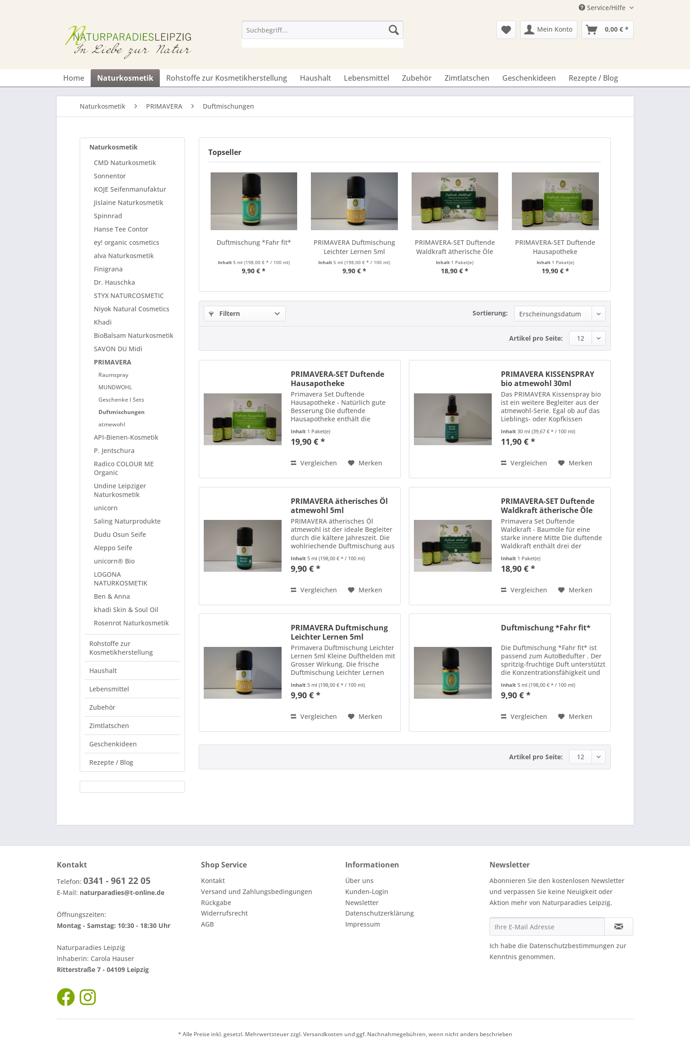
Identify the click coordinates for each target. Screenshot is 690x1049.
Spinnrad (108, 215)
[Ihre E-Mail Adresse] (547, 926)
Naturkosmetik (113, 147)
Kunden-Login (366, 891)
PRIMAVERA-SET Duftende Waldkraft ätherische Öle (455, 247)
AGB (207, 924)
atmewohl (111, 424)
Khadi (103, 322)
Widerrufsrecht (224, 913)
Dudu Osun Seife (120, 534)
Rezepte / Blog (111, 762)
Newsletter (362, 902)
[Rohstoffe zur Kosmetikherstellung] (226, 78)
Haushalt (103, 670)
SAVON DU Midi (118, 348)
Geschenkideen (113, 744)
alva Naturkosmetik (124, 255)
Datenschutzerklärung (379, 913)
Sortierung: (490, 313)
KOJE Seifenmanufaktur (130, 189)
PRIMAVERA (112, 362)
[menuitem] (322, 34)
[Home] (74, 78)
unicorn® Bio (114, 561)
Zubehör (102, 707)
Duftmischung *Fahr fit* (254, 242)
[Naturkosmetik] (125, 78)
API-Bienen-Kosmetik (126, 437)
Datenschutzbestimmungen (571, 945)
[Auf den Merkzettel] (365, 463)
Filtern (224, 313)
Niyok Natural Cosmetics (131, 308)
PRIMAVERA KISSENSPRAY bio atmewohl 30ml (547, 379)
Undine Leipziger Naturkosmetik (120, 490)
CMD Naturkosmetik (125, 162)
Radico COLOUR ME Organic (124, 468)
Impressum (362, 924)
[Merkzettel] (506, 30)
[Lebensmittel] (366, 78)
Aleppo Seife (113, 547)
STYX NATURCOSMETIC (129, 295)
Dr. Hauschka (114, 282)
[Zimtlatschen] (467, 78)
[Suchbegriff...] (322, 30)
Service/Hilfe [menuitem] (603, 7)
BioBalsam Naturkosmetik (134, 335)
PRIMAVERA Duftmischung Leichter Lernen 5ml (354, 247)
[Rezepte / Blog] (593, 78)
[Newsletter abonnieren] (618, 926)
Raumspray (113, 375)
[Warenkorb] (607, 30)
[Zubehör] (417, 78)
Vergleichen (314, 462)
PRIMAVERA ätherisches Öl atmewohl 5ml (339, 506)
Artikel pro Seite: (536, 338)
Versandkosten (323, 1034)
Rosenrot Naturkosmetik (131, 622)
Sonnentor (110, 175)
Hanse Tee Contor (121, 229)
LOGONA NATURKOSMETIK (120, 578)
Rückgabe (216, 902)
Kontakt (213, 880)
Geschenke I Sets (121, 399)
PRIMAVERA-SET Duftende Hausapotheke (555, 247)
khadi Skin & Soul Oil (126, 609)
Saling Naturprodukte (127, 521)
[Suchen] (393, 30)
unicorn (106, 507)
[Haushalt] (315, 78)
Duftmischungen (121, 412)
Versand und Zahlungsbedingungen (256, 891)
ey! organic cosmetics (126, 242)
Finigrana (108, 269)
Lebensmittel (109, 689)
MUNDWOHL (115, 387)
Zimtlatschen (109, 725)
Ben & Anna (112, 596)
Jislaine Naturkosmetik (128, 202)
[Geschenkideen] (529, 78)
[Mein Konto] (548, 30)
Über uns (359, 880)
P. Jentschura (114, 450)
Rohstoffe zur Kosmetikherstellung (121, 648)
